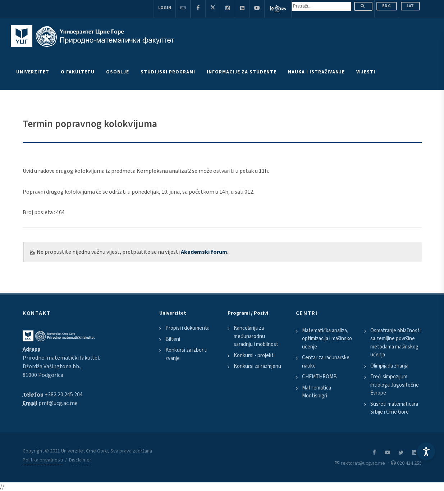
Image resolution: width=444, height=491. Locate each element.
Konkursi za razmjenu (257, 366)
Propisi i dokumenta (187, 328)
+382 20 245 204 (64, 394)
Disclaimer (80, 460)
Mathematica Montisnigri (316, 392)
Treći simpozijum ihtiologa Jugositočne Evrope (394, 385)
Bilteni (172, 339)
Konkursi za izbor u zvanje (186, 354)
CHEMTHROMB (319, 376)
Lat (410, 6)
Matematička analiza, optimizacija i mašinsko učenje (327, 339)
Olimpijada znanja (389, 366)
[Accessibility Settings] (426, 451)
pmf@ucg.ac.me (58, 403)
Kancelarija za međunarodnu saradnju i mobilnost (256, 336)
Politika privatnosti (43, 460)
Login (164, 8)
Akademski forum (204, 252)
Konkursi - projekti (254, 355)
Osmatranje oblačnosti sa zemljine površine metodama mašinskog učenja (395, 343)
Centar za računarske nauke (325, 362)
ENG (386, 6)
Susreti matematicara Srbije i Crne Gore (394, 408)
